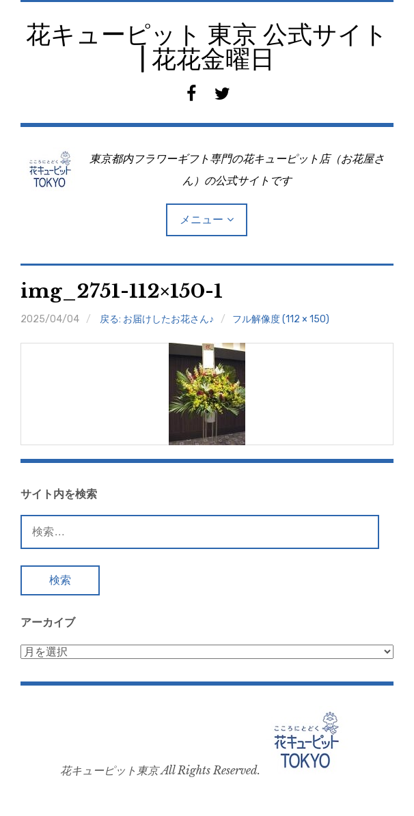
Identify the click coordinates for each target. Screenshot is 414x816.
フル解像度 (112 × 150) (280, 319)
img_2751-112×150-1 (121, 291)
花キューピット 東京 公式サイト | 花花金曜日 (207, 47)
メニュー (201, 219)
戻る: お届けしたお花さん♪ (157, 319)
